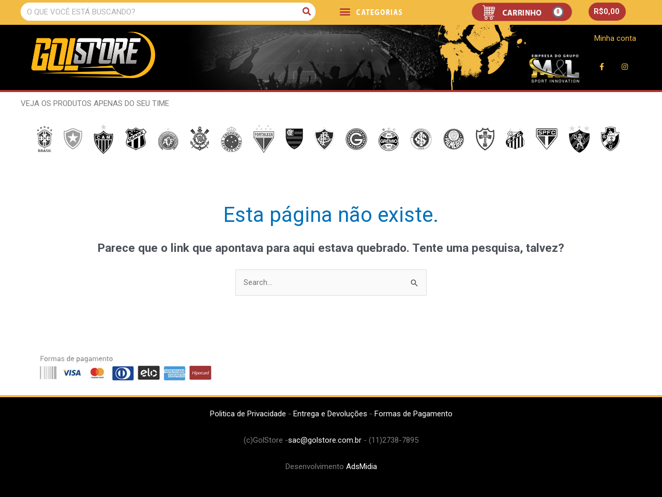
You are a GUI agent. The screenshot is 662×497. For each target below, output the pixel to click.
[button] (344, 11)
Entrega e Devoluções (330, 413)
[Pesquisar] (306, 12)
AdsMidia (361, 466)
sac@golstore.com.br (325, 440)
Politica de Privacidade (248, 413)
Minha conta (615, 38)
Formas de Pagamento (413, 413)
